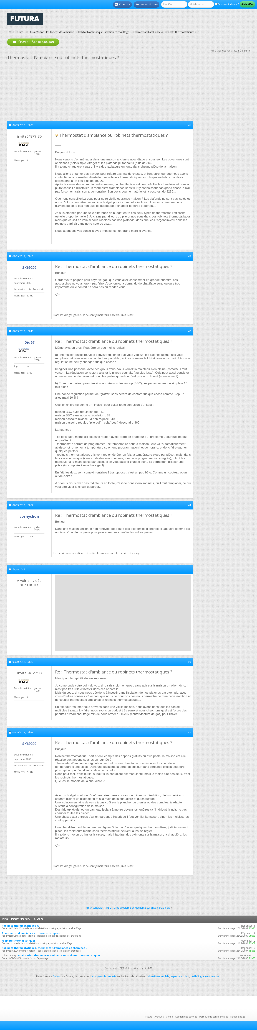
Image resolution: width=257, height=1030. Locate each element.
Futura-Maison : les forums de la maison (50, 32)
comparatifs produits (104, 976)
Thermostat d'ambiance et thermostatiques (31, 933)
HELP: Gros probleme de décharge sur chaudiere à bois (138, 907)
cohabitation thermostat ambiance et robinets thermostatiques (58, 955)
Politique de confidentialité (213, 1016)
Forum (19, 32)
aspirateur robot (180, 976)
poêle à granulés (200, 976)
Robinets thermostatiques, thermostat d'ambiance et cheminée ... (45, 948)
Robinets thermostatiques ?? (20, 925)
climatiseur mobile (158, 976)
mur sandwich (95, 907)
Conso (169, 1016)
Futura (148, 1016)
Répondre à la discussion (33, 42)
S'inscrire (122, 4)
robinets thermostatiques (19, 940)
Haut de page (237, 1016)
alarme (215, 976)
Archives (159, 1016)
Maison (57, 976)
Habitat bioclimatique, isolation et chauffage (103, 32)
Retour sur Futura (146, 4)
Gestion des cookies (186, 1016)
